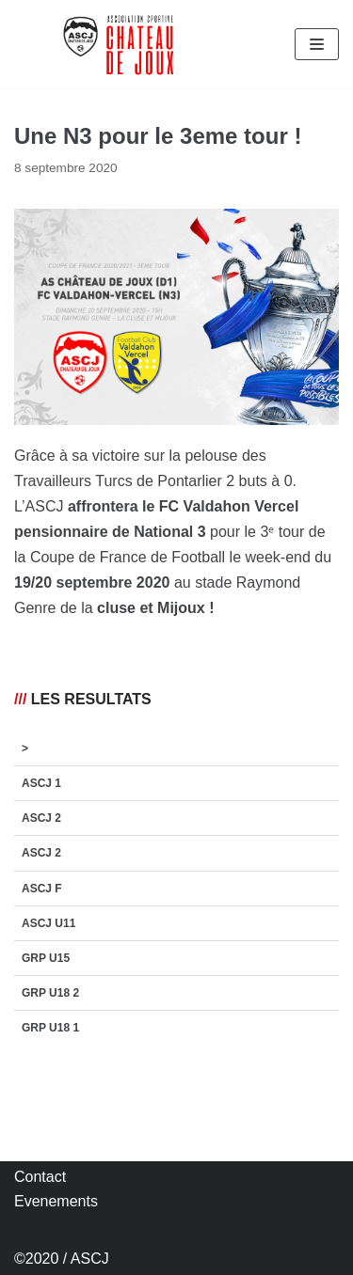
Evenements (56, 1201)
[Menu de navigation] (317, 44)
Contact (40, 1177)
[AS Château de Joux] (117, 44)
